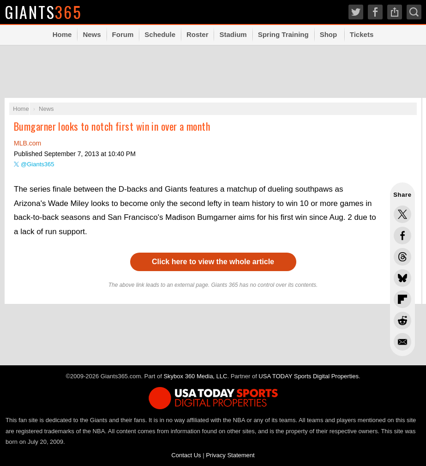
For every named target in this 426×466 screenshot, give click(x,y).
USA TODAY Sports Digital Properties (308, 376)
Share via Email (402, 342)
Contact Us (186, 455)
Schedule (159, 34)
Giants (44, 12)
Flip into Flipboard (402, 299)
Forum (123, 34)
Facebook (375, 12)
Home (62, 34)
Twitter (355, 12)
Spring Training (283, 34)
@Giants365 (37, 164)
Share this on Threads (402, 257)
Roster (197, 34)
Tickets (361, 34)
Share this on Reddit (402, 320)
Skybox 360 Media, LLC (195, 376)
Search (414, 12)
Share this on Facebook (402, 235)
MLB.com (27, 143)
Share (394, 12)
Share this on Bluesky (402, 278)
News (92, 34)
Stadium (232, 34)
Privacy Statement (230, 455)
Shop (328, 34)
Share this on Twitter (402, 214)
